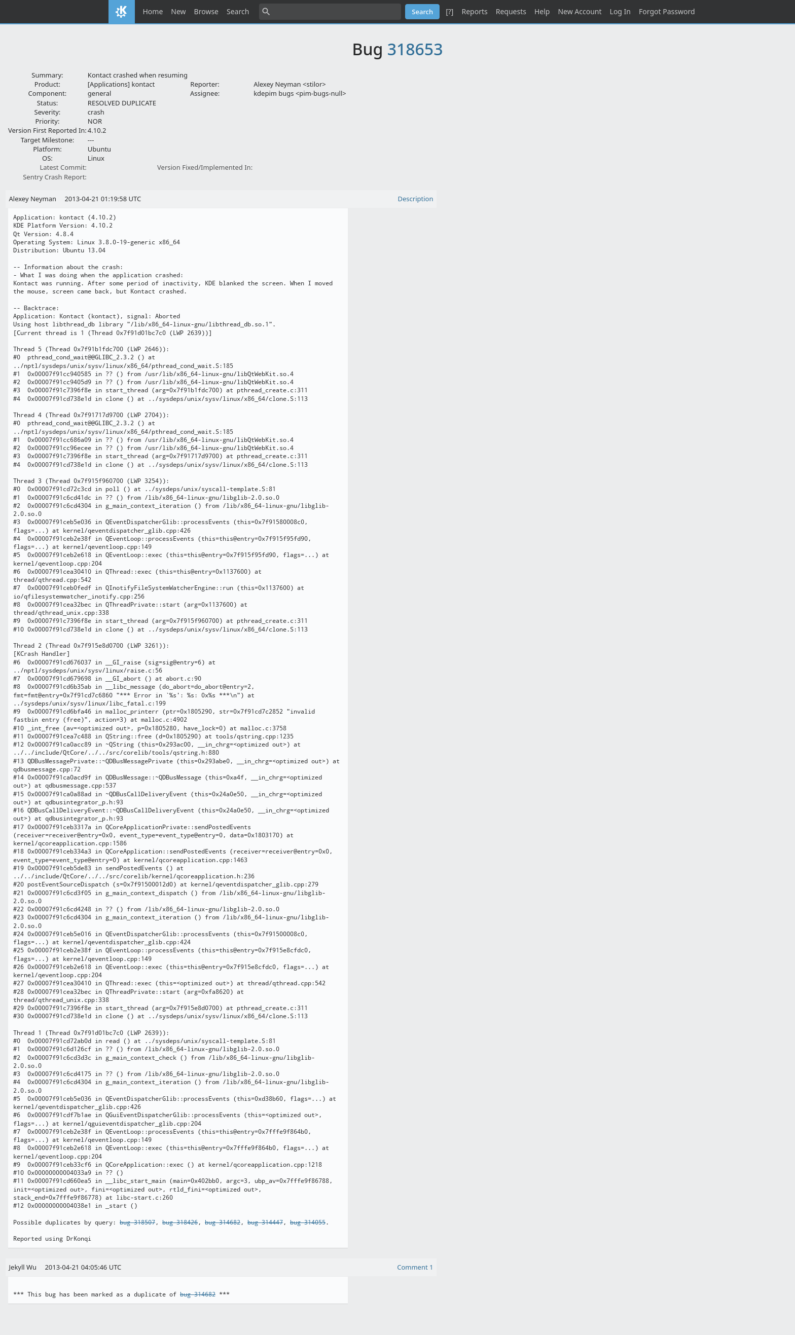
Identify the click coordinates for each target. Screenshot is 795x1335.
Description (415, 198)
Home (153, 11)
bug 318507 (137, 1222)
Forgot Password (667, 11)
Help (542, 11)
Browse (206, 11)
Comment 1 (415, 1267)
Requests (511, 11)
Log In (620, 11)
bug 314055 (308, 1222)
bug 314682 (222, 1222)
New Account (579, 11)
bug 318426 (180, 1222)
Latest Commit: (63, 167)
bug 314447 (265, 1222)
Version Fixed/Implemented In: (204, 167)
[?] (449, 11)
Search (238, 11)
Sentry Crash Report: (55, 176)
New (178, 11)
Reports (474, 11)
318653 (415, 49)
